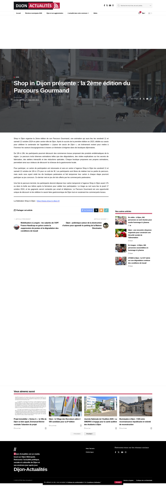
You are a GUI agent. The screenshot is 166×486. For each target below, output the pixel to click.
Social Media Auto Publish (74, 485)
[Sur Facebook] (104, 5)
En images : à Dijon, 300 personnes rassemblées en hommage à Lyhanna (138, 246)
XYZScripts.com (94, 485)
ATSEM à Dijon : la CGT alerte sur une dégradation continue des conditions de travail (139, 259)
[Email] (147, 99)
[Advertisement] (83, 32)
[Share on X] (143, 99)
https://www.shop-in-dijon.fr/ (49, 201)
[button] (118, 482)
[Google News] (110, 5)
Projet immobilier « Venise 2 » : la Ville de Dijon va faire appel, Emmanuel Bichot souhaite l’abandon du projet (30, 422)
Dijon (18, 77)
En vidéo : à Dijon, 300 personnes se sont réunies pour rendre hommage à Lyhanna (140, 218)
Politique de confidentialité (76, 482)
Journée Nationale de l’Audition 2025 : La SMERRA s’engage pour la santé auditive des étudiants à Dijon (100, 422)
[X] (107, 5)
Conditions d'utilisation (98, 482)
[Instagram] (113, 5)
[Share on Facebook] (140, 99)
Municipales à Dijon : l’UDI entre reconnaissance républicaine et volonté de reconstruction (132, 422)
